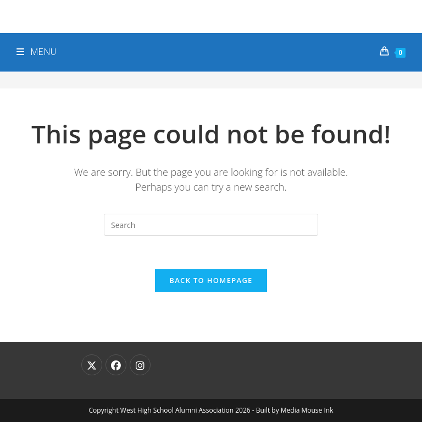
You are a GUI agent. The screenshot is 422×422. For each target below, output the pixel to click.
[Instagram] (140, 364)
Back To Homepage (210, 280)
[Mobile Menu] (36, 52)
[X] (91, 364)
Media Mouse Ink (307, 410)
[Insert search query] (211, 225)
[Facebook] (116, 364)
